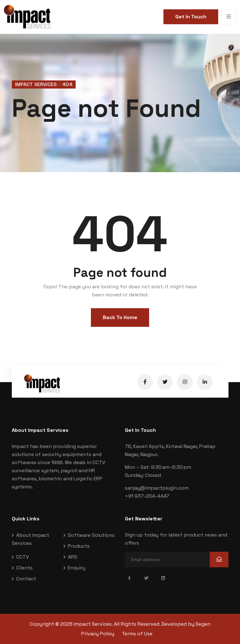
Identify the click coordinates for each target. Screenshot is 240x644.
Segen (202, 624)
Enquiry (76, 567)
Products (79, 546)
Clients (24, 567)
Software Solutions (91, 535)
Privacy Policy (97, 633)
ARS (72, 557)
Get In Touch (190, 16)
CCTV (22, 557)
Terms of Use (137, 633)
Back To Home (120, 317)
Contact (26, 578)
